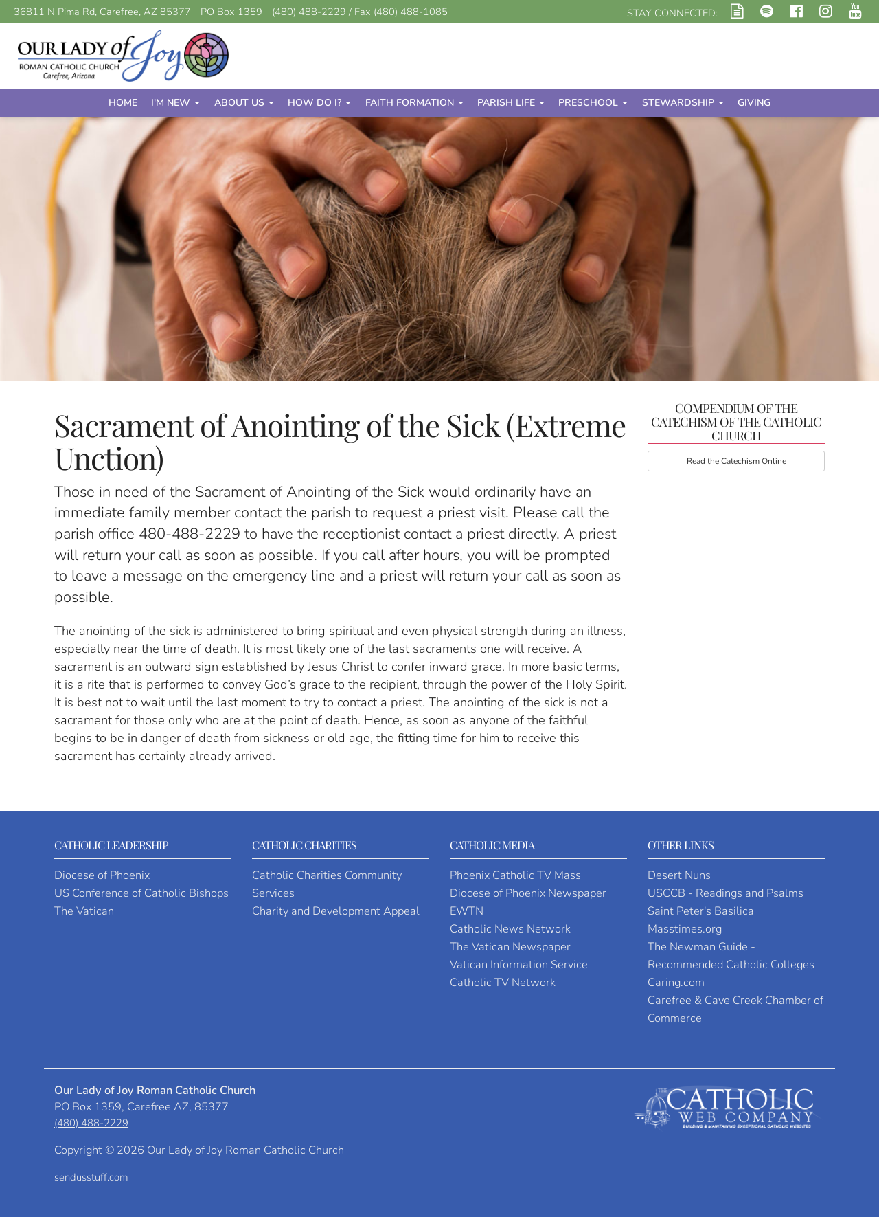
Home (123, 102)
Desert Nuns (679, 875)
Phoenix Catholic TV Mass (515, 875)
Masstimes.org (685, 929)
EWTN (466, 911)
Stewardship (683, 102)
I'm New (175, 102)
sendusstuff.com (91, 1177)
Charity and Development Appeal (336, 911)
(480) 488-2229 (309, 12)
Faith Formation (414, 102)
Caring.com (676, 982)
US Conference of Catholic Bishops (141, 893)
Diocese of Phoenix (102, 875)
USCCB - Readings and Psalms (725, 893)
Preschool (593, 102)
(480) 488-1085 (411, 12)
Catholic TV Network (503, 982)
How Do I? (319, 102)
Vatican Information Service (519, 964)
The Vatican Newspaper (510, 946)
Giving (754, 102)
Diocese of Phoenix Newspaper (528, 893)
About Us (244, 102)
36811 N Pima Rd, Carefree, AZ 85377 (102, 12)
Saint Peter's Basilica (701, 911)
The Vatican (84, 911)
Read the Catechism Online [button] (736, 461)
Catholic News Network (510, 929)
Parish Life (511, 102)
